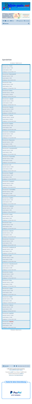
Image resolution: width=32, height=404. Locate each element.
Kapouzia (11, 107)
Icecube (11, 272)
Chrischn (11, 321)
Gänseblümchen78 (13, 263)
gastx (10, 255)
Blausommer (12, 140)
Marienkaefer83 (12, 74)
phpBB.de (22, 373)
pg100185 (11, 313)
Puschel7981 (12, 156)
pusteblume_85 (12, 247)
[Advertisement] (16, 42)
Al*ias (10, 280)
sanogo (10, 214)
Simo (10, 222)
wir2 (10, 164)
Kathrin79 (11, 230)
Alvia (10, 82)
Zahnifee (11, 115)
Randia (10, 65)
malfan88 (11, 98)
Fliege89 (11, 173)
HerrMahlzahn (12, 131)
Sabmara (11, 305)
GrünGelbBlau (12, 189)
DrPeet (10, 90)
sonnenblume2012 (13, 148)
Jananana (11, 206)
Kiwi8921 (11, 197)
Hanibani (11, 123)
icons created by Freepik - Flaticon (16, 369)
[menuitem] (7, 21)
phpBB (11, 372)
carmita (10, 288)
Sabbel (10, 296)
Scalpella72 (11, 181)
